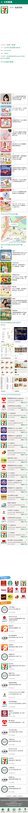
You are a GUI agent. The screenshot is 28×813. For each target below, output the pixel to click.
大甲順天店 (12, 767)
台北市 (8, 45)
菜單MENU (8, 811)
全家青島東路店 (13, 701)
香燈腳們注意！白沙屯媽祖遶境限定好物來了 (19, 121)
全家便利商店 (15, 263)
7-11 (13, 94)
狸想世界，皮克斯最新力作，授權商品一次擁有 (18, 265)
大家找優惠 (8, 796)
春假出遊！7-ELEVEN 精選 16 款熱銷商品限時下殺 (19, 180)
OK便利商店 (17, 341)
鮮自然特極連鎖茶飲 (6, 358)
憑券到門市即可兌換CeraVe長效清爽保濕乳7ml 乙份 (19, 253)
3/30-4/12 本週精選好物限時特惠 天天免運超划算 (19, 192)
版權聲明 (14, 796)
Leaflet (11, 242)
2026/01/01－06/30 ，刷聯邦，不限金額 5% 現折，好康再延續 (19, 278)
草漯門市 (11, 645)
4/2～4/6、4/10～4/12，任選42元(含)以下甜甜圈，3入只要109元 (19, 205)
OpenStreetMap (18, 242)
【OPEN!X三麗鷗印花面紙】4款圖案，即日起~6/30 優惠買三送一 (19, 133)
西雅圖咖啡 (14, 310)
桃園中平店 (12, 673)
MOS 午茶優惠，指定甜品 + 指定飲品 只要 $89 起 (19, 289)
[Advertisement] (14, 29)
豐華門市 (11, 626)
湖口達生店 (12, 720)
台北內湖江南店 (13, 730)
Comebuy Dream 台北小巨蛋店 (17, 692)
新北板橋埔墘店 (13, 635)
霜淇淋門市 (25, 811)
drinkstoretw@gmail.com (13, 805)
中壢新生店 (12, 739)
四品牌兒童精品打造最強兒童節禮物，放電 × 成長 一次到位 (19, 169)
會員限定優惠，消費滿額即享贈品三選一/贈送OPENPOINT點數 (19, 157)
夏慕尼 (2, 341)
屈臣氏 (13, 251)
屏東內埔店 (12, 786)
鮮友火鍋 (17, 374)
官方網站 (19, 811)
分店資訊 (14, 811)
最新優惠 (2, 811)
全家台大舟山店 (13, 616)
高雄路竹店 (12, 654)
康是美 (13, 298)
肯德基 (2, 374)
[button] (14, 227)
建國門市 (11, 711)
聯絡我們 (20, 796)
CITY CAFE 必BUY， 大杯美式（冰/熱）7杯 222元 (19, 109)
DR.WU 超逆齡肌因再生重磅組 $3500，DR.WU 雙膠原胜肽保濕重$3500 (19, 302)
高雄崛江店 (12, 777)
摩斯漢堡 (14, 286)
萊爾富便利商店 (15, 274)
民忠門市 (11, 664)
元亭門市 (11, 758)
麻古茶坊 (3, 391)
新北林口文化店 (13, 749)
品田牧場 (17, 391)
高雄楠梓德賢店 (13, 682)
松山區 (13, 45)
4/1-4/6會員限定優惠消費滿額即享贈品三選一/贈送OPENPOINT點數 (19, 98)
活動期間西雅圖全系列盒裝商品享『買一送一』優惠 (19, 313)
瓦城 (16, 358)
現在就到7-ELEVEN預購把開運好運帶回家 (19, 144)
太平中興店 (12, 607)
